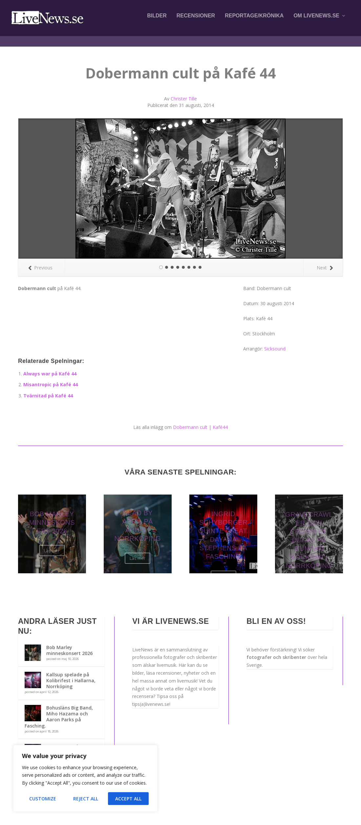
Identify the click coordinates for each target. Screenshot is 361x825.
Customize (42, 798)
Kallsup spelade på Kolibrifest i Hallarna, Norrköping (71, 675)
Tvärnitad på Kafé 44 (48, 390)
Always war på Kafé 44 (49, 368)
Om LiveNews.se (316, 20)
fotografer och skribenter (276, 651)
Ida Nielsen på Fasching (62, 744)
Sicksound (275, 343)
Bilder (157, 20)
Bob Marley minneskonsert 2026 (69, 644)
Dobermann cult (190, 421)
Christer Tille (184, 93)
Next (325, 262)
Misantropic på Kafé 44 (50, 378)
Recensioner (196, 20)
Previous (40, 262)
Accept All (128, 798)
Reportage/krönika (254, 20)
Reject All (85, 798)
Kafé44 (220, 421)
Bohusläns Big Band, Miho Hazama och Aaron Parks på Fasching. (59, 711)
